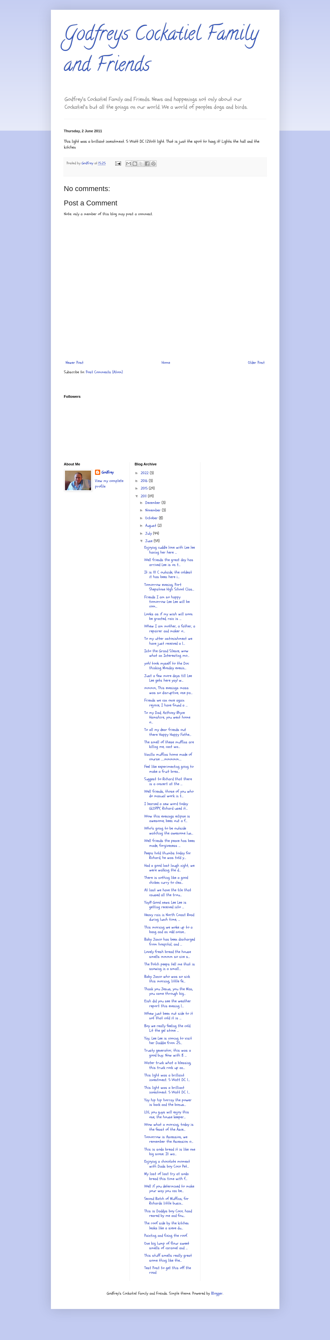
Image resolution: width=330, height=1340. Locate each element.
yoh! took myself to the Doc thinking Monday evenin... (166, 665)
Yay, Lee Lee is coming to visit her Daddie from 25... (168, 1040)
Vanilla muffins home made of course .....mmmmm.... (168, 757)
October (152, 518)
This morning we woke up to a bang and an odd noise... (168, 929)
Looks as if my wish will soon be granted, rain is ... (168, 616)
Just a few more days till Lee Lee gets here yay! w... (168, 678)
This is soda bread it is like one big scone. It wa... (169, 1151)
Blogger (217, 1293)
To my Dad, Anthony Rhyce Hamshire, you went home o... (167, 717)
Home (166, 362)
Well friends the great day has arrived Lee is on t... (168, 562)
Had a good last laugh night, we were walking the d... (169, 868)
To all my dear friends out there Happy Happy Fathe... (167, 732)
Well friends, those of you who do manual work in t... (169, 794)
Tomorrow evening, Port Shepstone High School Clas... (169, 587)
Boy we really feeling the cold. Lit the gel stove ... (167, 1028)
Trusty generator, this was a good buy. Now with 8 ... (167, 1052)
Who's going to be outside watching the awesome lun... (168, 830)
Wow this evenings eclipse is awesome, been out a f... (167, 818)
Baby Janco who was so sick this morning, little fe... (167, 979)
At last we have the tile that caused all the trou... (167, 892)
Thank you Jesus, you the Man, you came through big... (168, 991)
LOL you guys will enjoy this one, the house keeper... (166, 1114)
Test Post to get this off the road (167, 1270)
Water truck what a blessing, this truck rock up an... (167, 1065)
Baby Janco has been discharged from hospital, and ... (169, 941)
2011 (144, 496)
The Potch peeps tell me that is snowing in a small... (169, 966)
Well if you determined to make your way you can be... (169, 1188)
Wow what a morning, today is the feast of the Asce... (169, 1127)
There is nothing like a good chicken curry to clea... (166, 880)
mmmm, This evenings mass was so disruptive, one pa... (168, 690)
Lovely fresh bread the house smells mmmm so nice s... (167, 954)
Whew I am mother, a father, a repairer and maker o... (169, 628)
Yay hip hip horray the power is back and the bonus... (168, 1102)
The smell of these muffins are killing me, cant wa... (169, 744)
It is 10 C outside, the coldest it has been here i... (168, 574)
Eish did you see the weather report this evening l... (167, 1003)
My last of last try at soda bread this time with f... (166, 1176)
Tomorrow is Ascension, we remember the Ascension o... (168, 1139)
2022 (145, 473)
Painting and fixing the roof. (166, 1235)
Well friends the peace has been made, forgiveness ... (169, 843)
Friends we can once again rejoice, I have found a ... (166, 702)
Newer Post (75, 362)
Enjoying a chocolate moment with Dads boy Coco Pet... (167, 1164)
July (149, 533)
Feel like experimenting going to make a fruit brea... (169, 769)
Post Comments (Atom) (104, 372)
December (153, 502)
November (153, 510)
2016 (145, 480)
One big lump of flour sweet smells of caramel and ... (166, 1246)
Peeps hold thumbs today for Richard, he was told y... (167, 855)
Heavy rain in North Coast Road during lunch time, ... (169, 917)
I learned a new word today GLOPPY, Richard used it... (166, 806)
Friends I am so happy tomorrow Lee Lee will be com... (167, 601)
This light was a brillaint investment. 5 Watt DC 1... (167, 1077)
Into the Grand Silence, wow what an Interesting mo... (166, 653)
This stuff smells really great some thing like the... (168, 1258)
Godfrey (108, 472)
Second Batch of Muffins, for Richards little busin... (166, 1201)
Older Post (256, 362)
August (151, 525)
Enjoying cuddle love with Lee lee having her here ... (169, 550)
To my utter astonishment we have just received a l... (168, 641)
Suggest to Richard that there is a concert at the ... (168, 781)
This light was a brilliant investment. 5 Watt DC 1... (167, 1090)
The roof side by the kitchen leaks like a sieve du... (166, 1225)
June (149, 540)
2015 (145, 488)
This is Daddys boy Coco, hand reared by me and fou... (168, 1213)
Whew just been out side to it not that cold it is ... (168, 1016)
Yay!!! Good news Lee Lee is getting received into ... (165, 905)
